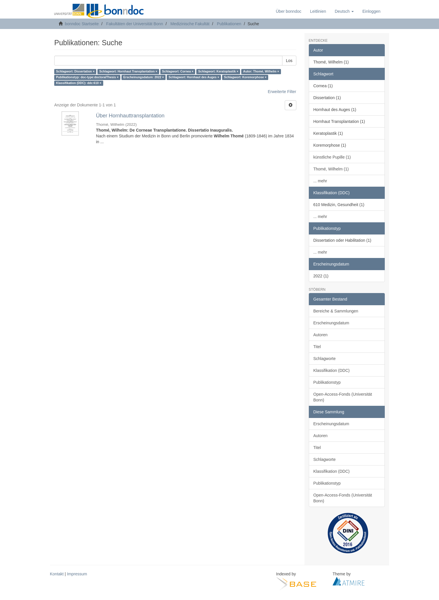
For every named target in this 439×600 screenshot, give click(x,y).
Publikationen (229, 23)
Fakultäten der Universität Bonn (134, 23)
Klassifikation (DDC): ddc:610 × (78, 83)
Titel (317, 346)
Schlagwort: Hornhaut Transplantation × (128, 71)
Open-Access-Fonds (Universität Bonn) (342, 397)
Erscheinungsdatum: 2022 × (143, 77)
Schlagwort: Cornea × (177, 71)
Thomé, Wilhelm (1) (331, 169)
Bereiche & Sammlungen (335, 311)
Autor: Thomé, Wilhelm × (261, 71)
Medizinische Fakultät (190, 23)
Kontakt (57, 574)
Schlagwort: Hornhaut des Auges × (194, 77)
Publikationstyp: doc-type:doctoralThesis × (87, 77)
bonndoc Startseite (82, 23)
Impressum (77, 574)
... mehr (320, 181)
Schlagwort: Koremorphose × (245, 77)
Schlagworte (324, 358)
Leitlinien (318, 11)
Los (289, 60)
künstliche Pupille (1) (332, 157)
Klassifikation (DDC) (331, 370)
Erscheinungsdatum (331, 323)
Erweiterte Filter (282, 91)
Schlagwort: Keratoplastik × (218, 71)
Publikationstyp (327, 382)
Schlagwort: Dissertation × (75, 71)
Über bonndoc (288, 11)
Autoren (320, 334)
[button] (344, 11)
